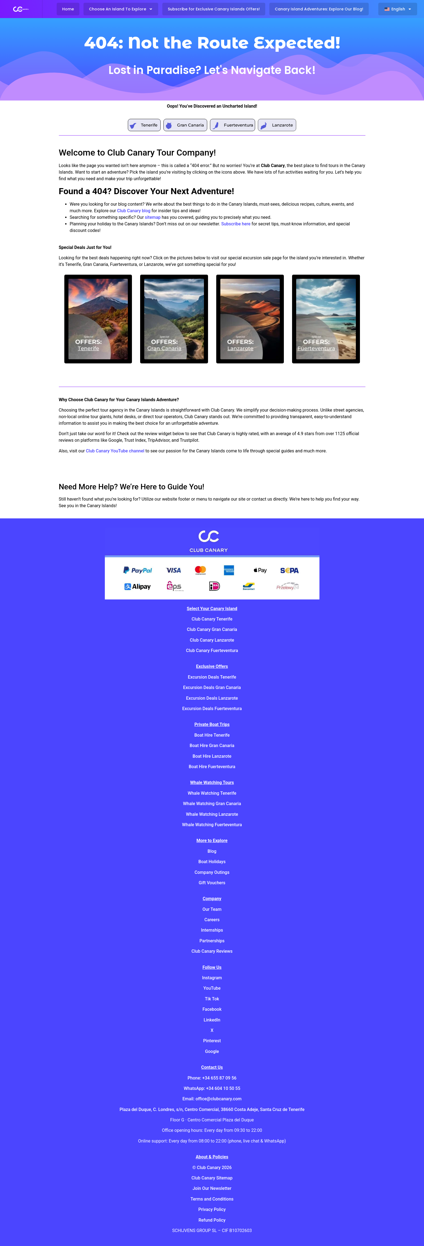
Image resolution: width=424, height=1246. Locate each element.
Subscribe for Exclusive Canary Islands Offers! (214, 9)
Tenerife (149, 125)
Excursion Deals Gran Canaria (212, 687)
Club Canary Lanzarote (212, 640)
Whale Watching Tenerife (212, 793)
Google (212, 1051)
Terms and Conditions (212, 1199)
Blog (211, 851)
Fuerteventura (238, 125)
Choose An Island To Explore (121, 9)
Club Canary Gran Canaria (212, 629)
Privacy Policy (212, 1209)
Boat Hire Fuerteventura (212, 766)
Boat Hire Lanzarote (212, 756)
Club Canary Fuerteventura (212, 650)
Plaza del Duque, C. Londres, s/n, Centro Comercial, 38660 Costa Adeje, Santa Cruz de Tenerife (212, 1109)
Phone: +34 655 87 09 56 (212, 1078)
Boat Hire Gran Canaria (212, 745)
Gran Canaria (190, 125)
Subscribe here (235, 223)
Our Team (212, 909)
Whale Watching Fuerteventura (212, 824)
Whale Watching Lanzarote (212, 814)
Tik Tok (212, 998)
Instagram (212, 977)
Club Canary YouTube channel (115, 450)
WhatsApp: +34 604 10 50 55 (212, 1088)
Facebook (212, 1009)
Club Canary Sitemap (212, 1178)
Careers (212, 919)
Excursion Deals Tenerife (212, 677)
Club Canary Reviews (212, 951)
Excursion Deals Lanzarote (212, 698)
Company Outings (212, 872)
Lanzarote (282, 125)
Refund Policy (212, 1220)
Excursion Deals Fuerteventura (212, 708)
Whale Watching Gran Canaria (212, 803)
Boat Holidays (212, 861)
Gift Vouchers (212, 882)
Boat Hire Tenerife (212, 735)
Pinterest (212, 1040)
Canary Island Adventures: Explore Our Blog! (319, 9)
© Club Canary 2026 (212, 1167)
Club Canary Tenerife (212, 619)
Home (68, 9)
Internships (212, 930)
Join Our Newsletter (211, 1188)
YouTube (212, 988)
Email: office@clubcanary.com (212, 1098)
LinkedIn (212, 1020)
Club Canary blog (134, 210)
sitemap (153, 217)
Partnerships (212, 940)
